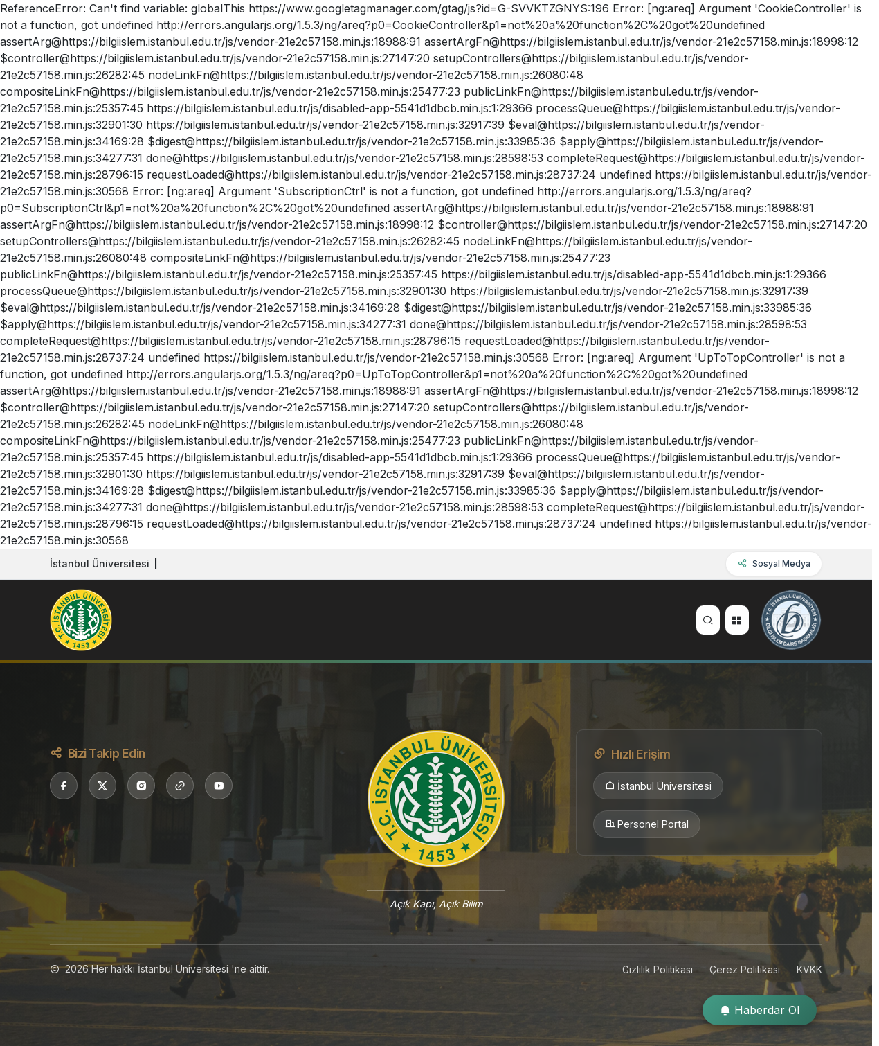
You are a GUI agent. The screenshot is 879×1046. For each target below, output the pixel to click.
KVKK (809, 969)
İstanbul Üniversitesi (658, 786)
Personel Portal (647, 824)
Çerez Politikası (744, 969)
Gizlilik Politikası (657, 969)
